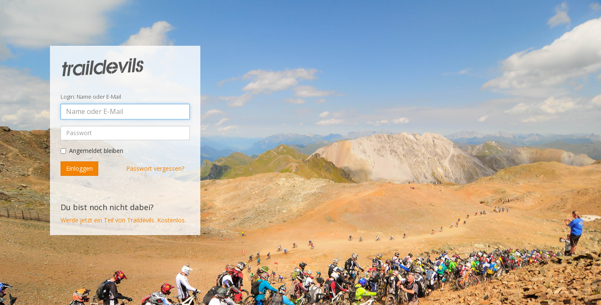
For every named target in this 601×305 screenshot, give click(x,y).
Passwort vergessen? (155, 167)
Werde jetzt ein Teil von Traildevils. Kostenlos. (123, 219)
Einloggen (79, 167)
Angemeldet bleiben (96, 149)
